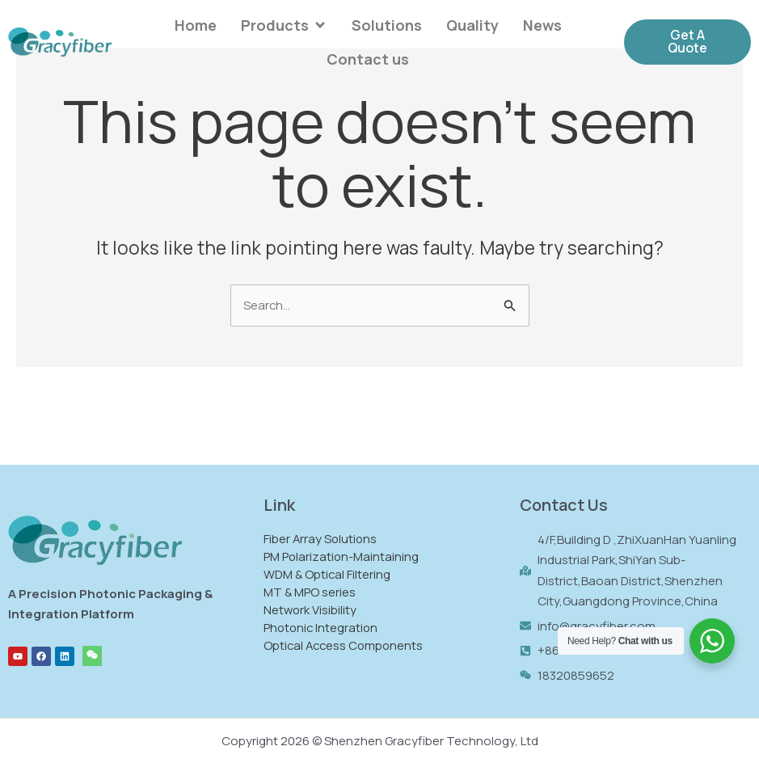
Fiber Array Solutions (325, 537)
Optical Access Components (350, 644)
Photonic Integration (326, 626)
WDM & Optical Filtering (332, 573)
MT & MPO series (314, 591)
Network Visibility (315, 609)
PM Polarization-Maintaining (346, 555)
